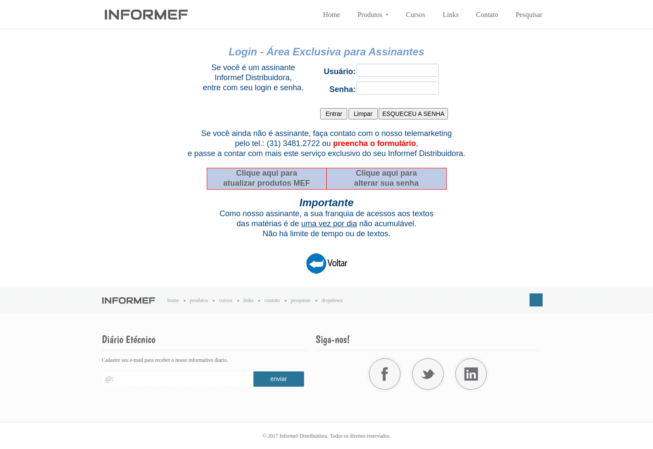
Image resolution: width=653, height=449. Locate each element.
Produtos (373, 14)
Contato (487, 14)
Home (331, 14)
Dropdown (332, 300)
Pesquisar (529, 14)
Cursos (415, 14)
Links (450, 14)
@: (110, 378)
